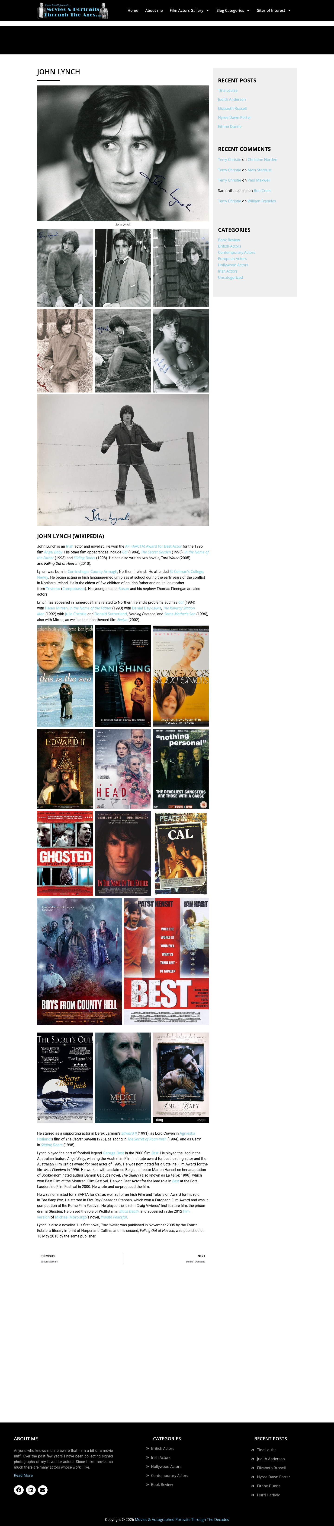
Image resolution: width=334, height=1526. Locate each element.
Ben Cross (262, 190)
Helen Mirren (56, 608)
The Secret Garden (156, 552)
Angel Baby (53, 552)
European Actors (232, 258)
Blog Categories (233, 10)
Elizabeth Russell (232, 108)
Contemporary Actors (236, 252)
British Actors (229, 246)
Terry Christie (229, 159)
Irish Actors (228, 271)
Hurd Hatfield (268, 1495)
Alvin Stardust (260, 170)
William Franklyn (262, 201)
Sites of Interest (274, 10)
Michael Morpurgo (71, 1217)
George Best (113, 1152)
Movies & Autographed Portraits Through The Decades (182, 1519)
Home (133, 10)
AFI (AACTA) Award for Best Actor (153, 546)
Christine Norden (262, 159)
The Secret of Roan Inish (147, 1139)
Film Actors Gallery (189, 10)
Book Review (229, 239)
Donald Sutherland (110, 613)
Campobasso (73, 588)
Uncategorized (230, 277)
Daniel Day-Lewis (146, 608)
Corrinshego (78, 571)
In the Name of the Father (90, 608)
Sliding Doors (84, 557)
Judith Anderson (232, 99)
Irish (69, 546)
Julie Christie (76, 613)
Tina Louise (228, 90)
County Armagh (103, 571)
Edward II (129, 1133)
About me (154, 10)
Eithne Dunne (229, 126)
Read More (23, 1475)
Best (154, 1152)
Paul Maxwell (259, 180)
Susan (124, 588)
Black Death (129, 1211)
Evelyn (122, 619)
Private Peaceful (114, 1217)
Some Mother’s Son (179, 613)
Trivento (53, 588)
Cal (125, 552)
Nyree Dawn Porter (234, 117)
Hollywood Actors (233, 264)
